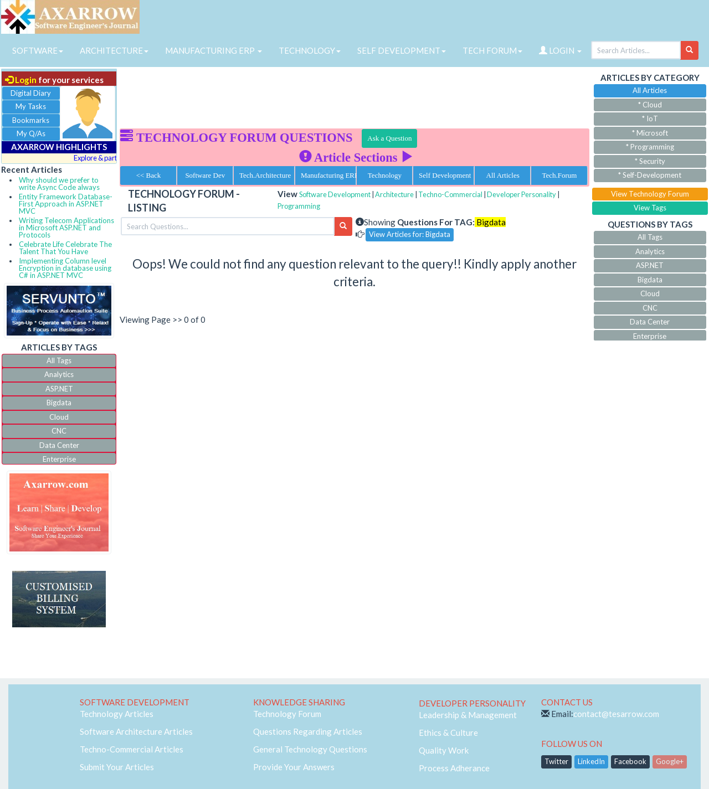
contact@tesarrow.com (616, 714)
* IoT (650, 118)
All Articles (503, 175)
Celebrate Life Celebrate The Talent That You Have (65, 248)
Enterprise (59, 459)
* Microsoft (650, 132)
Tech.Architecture (265, 175)
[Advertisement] (354, 94)
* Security (650, 161)
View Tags (650, 207)
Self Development (445, 175)
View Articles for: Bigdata (409, 234)
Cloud (59, 416)
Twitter (556, 761)
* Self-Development (649, 175)
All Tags (59, 360)
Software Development (335, 194)
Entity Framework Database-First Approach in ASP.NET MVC (65, 203)
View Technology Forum (650, 193)
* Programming (650, 146)
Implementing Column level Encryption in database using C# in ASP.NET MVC (65, 268)
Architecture (394, 194)
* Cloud (650, 104)
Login (21, 80)
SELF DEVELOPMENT (401, 50)
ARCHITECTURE (114, 50)
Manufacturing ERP (328, 175)
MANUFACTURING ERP (213, 50)
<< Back (148, 175)
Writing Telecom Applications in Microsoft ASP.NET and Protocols (66, 227)
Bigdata (59, 402)
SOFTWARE (37, 50)
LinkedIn (591, 761)
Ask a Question (389, 138)
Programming (299, 206)
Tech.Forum (559, 175)
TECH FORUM (492, 50)
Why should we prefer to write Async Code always (59, 184)
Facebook (630, 761)
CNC (59, 430)
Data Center (59, 445)
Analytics (59, 374)
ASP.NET (59, 388)
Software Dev (205, 175)
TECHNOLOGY (310, 50)
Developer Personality (521, 194)
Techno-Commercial (450, 194)
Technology (385, 175)
